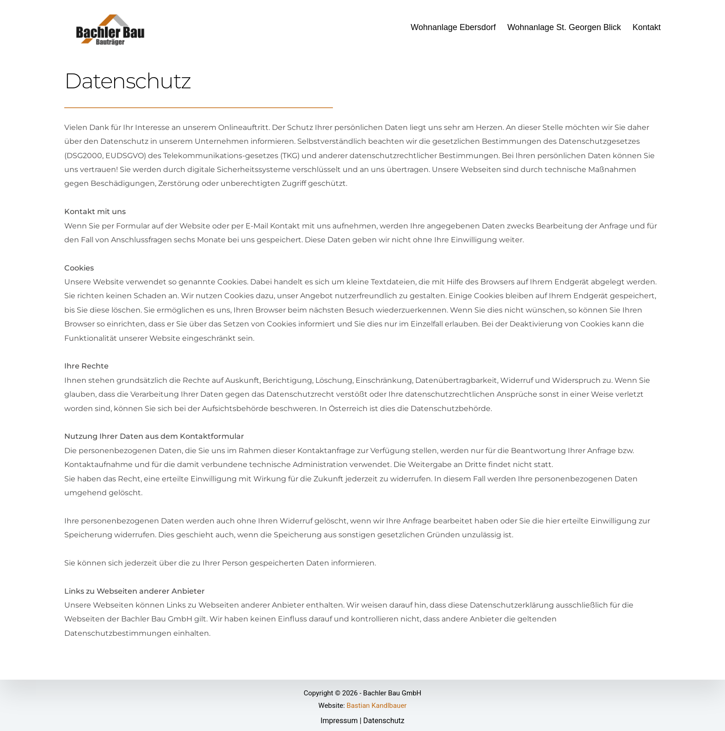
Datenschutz (384, 720)
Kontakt (647, 27)
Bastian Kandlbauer (377, 705)
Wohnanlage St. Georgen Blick (564, 27)
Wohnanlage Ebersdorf (453, 27)
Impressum (339, 720)
